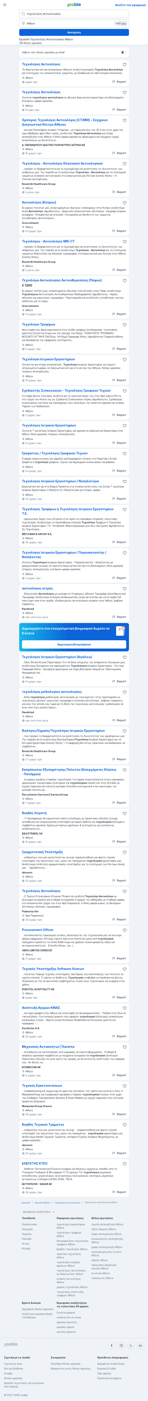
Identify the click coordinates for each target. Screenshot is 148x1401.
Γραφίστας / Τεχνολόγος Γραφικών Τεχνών (55, 453)
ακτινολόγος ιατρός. (38, 588)
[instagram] (121, 1345)
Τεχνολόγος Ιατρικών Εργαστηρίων (49, 425)
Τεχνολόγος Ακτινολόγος (41, 64)
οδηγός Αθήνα (99, 1260)
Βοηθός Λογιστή (34, 813)
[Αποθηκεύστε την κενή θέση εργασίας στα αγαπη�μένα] (125, 64)
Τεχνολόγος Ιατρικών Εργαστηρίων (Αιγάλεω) (57, 657)
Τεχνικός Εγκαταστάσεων (42, 1085)
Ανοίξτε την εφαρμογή (130, 5)
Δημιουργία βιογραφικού (74, 644)
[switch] (123, 52)
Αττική (25, 1243)
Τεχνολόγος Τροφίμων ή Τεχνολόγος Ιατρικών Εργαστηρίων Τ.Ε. (68, 511)
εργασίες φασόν (65, 1327)
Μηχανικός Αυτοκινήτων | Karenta (48, 1046)
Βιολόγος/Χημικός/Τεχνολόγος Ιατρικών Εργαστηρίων (63, 730)
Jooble (24, 1395)
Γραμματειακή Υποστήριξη (42, 852)
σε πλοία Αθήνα (100, 1273)
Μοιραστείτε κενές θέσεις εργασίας (71, 1368)
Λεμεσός (27, 1233)
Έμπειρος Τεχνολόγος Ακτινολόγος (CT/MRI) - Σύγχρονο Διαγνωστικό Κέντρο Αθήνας (65, 122)
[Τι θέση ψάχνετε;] (74, 14)
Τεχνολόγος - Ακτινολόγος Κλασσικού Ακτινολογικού (62, 163)
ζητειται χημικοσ (66, 1312)
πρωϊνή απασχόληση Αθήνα (107, 1224)
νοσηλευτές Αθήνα (102, 1278)
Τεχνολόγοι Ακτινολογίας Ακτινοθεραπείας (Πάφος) (62, 280)
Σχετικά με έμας (13, 1363)
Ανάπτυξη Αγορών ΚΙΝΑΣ (41, 1008)
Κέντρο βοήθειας (13, 1368)
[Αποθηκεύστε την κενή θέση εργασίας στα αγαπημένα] (125, 92)
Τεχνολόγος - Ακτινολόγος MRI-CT (48, 241)
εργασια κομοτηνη (67, 1322)
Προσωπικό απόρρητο (109, 1378)
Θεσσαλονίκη (29, 1224)
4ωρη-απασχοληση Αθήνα (106, 1233)
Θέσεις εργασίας (13, 1378)
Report (119, 81)
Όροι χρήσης (104, 1373)
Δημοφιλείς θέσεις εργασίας (37, 1309)
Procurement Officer (38, 930)
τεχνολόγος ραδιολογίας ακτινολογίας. (52, 692)
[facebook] (111, 1345)
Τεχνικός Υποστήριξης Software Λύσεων (53, 969)
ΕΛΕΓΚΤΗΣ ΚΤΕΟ (35, 1163)
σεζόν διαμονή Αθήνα (103, 1229)
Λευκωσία (27, 1229)
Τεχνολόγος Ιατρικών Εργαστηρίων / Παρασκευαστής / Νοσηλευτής (64, 555)
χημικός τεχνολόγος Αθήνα (72, 1287)
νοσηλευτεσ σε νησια (69, 1317)
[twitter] (130, 1345)
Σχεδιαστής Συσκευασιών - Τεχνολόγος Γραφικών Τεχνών (66, 390)
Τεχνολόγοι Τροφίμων (38, 324)
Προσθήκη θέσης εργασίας (66, 1363)
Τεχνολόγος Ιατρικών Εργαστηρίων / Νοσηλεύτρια (60, 481)
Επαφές (8, 1373)
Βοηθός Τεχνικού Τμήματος (43, 1124)
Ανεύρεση (74, 32)
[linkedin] (140, 1345)
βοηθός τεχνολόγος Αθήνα (72, 1249)
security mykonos (66, 1331)
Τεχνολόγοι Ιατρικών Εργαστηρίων (48, 359)
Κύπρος (26, 1248)
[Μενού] (4, 4)
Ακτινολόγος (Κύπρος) (39, 202)
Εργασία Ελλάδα (106, 1368)
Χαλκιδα (26, 1238)
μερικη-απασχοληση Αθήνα (106, 1247)
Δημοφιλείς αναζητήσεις (39, 1212)
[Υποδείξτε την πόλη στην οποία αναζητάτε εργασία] (74, 23)
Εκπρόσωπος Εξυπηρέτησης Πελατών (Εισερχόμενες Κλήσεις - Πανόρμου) (69, 772)
